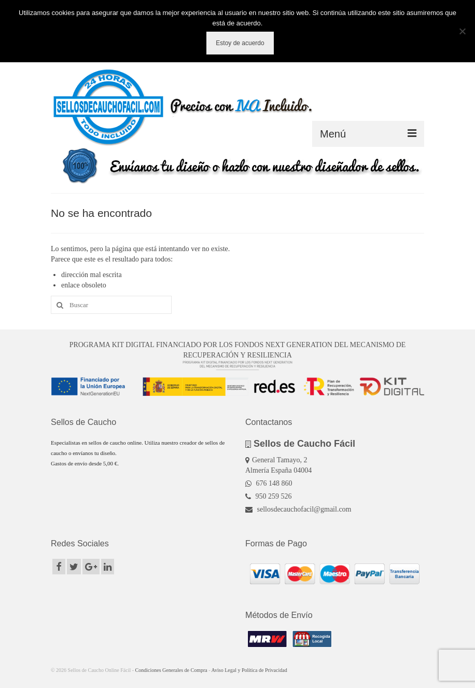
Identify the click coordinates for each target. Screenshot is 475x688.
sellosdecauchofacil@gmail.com (298, 509)
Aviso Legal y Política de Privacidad (249, 670)
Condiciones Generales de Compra (171, 670)
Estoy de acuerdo (240, 43)
